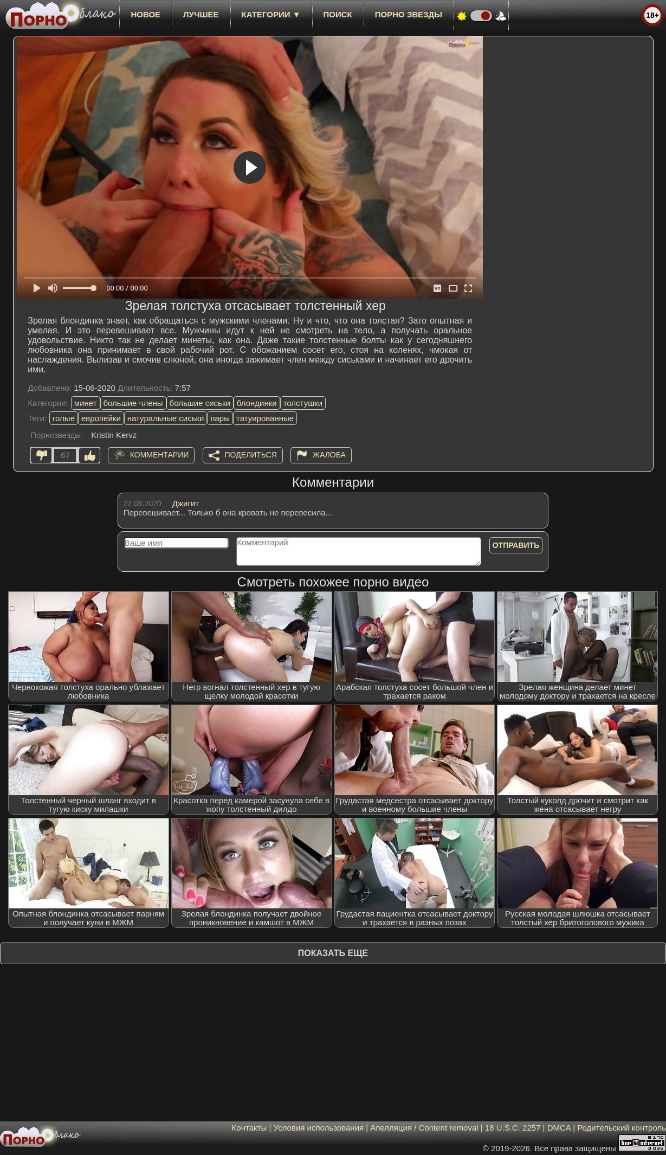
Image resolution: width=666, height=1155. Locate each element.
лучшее (200, 14)
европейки (101, 418)
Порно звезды (408, 14)
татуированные (265, 418)
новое (145, 14)
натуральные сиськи (165, 418)
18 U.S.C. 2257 (513, 1127)
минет (85, 403)
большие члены (133, 403)
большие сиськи (200, 403)
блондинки (257, 403)
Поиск (338, 14)
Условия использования (319, 1127)
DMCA (559, 1127)
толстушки (302, 403)
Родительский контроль (621, 1127)
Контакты (249, 1127)
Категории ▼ (271, 14)
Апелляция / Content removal (424, 1127)
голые (64, 418)
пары (220, 418)
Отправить (516, 545)
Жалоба (329, 454)
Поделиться (251, 454)
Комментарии (159, 454)
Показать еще (333, 953)
